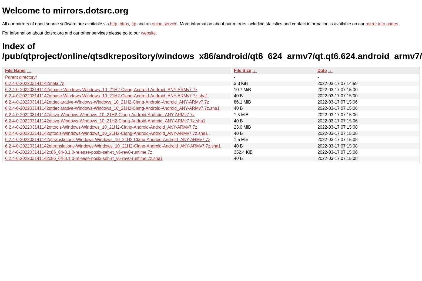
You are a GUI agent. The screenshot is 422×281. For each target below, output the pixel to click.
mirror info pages (382, 24)
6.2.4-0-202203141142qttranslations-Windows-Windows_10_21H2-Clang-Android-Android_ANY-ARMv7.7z (107, 139)
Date (322, 70)
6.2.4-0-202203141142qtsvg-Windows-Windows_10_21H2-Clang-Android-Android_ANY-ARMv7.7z (100, 114)
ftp (133, 24)
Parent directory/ (21, 77)
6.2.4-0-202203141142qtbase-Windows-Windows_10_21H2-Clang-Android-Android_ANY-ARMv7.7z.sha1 (106, 96)
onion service (164, 24)
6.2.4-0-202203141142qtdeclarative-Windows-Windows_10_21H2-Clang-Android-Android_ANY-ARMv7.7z (107, 102)
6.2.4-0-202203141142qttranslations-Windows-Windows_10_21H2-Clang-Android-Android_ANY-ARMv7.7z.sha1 (113, 146)
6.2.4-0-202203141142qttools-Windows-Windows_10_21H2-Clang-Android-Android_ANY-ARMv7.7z (101, 127)
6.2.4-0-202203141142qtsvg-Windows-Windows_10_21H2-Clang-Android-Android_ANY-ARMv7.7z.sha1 (105, 121)
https (124, 24)
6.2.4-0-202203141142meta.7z (34, 83)
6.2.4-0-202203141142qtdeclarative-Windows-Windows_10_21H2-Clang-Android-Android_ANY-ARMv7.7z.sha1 (112, 108)
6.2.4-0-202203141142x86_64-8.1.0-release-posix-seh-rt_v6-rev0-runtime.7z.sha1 (84, 158)
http (113, 24)
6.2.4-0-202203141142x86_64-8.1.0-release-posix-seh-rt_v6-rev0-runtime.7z (78, 152)
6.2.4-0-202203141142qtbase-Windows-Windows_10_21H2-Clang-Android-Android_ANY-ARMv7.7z (101, 89)
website (148, 33)
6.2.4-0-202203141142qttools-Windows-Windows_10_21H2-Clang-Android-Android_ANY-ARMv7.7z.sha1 (106, 133)
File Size (242, 70)
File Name (15, 70)
